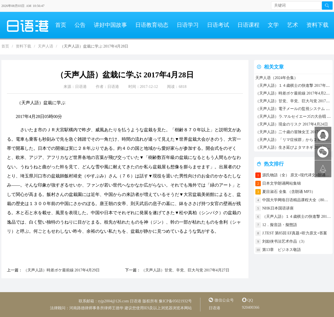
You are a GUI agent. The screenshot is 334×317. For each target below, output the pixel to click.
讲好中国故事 (110, 25)
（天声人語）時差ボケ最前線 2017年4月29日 (61, 270)
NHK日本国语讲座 (278, 208)
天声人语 (45, 46)
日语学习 (188, 25)
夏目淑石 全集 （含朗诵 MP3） (288, 192)
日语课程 (248, 25)
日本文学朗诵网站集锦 (281, 183)
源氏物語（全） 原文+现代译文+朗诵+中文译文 (296, 175)
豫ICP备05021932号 (175, 301)
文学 (273, 25)
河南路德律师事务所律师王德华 (96, 308)
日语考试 (218, 25)
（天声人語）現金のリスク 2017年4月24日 (291, 124)
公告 (80, 25)
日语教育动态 (151, 25)
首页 (60, 25)
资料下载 (317, 25)
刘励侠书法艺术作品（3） (284, 241)
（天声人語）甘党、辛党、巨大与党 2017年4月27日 (185, 270)
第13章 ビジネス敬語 (281, 250)
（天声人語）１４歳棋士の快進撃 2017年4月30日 (296, 216)
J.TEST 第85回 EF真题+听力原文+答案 (294, 233)
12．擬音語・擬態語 (281, 225)
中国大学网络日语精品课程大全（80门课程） (296, 200)
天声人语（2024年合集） (276, 78)
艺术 (292, 25)
